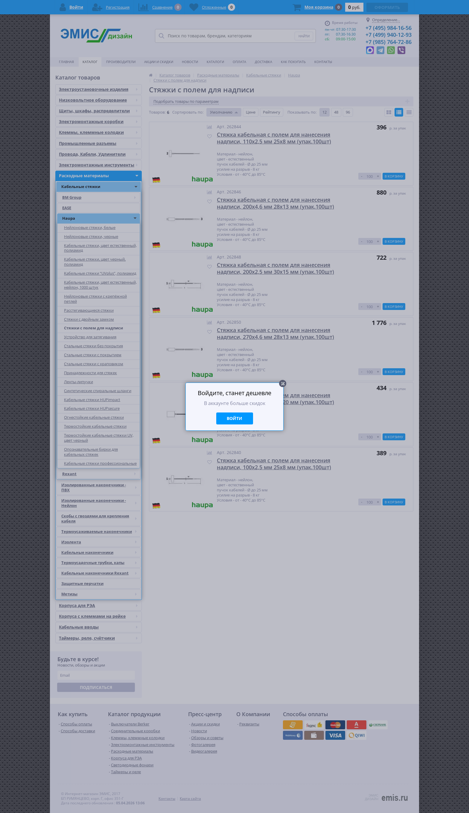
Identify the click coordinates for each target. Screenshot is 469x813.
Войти (234, 418)
